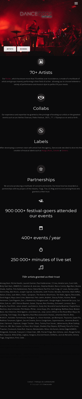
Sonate (56, 150)
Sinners (65, 150)
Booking (23, 49)
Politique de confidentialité (44, 382)
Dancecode (47, 384)
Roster (8, 78)
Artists (10, 49)
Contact (30, 382)
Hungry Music (47, 150)
